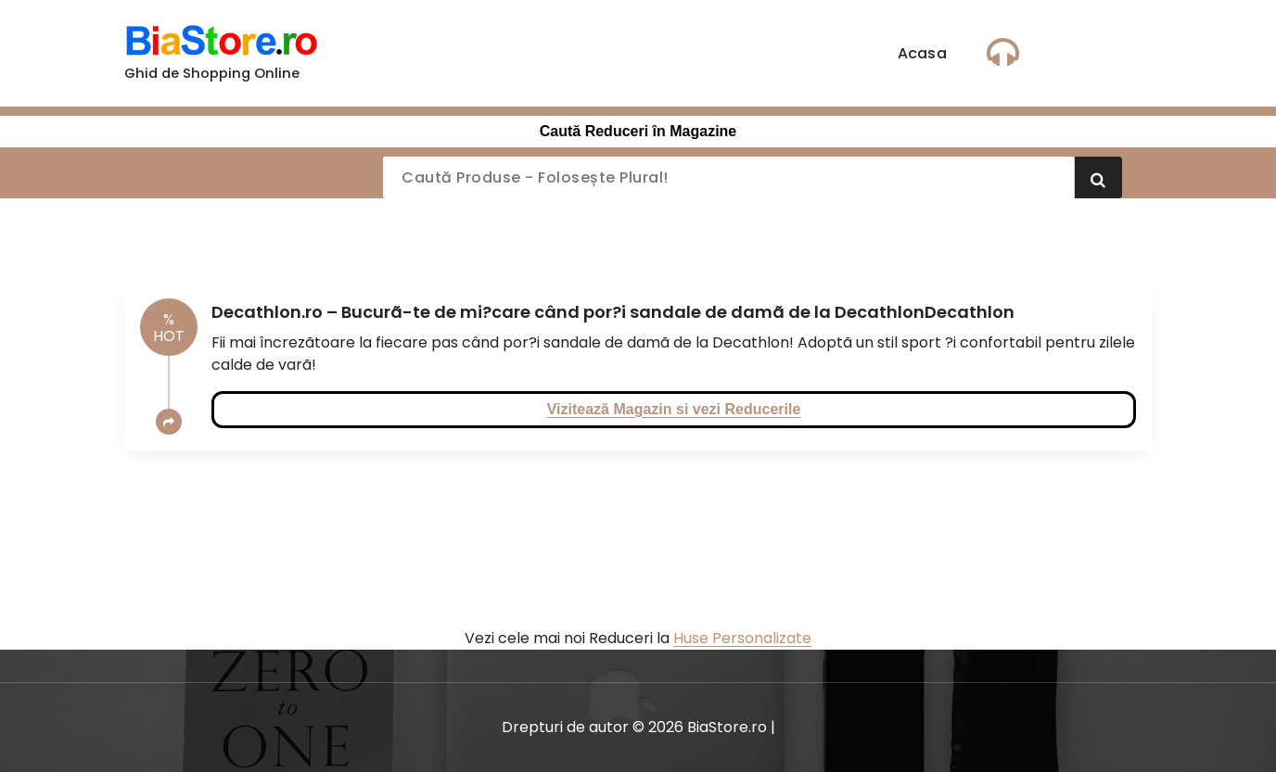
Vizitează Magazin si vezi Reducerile (674, 409)
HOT (169, 328)
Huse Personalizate (742, 638)
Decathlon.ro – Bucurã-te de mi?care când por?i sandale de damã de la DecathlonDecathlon (612, 311)
